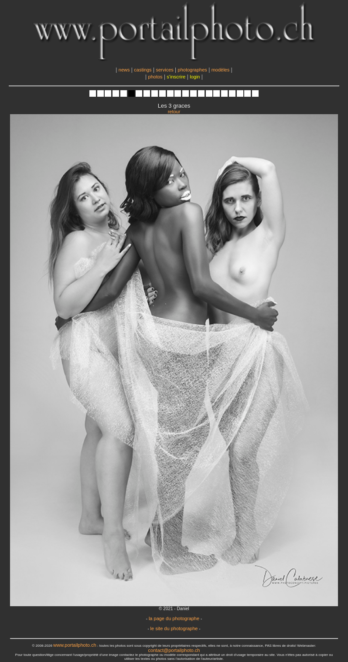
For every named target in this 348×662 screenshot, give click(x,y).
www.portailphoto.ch (74, 645)
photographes (192, 69)
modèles (221, 69)
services (164, 69)
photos (155, 76)
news (124, 69)
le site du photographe (174, 628)
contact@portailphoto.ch (174, 650)
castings (142, 69)
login (195, 76)
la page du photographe (174, 618)
